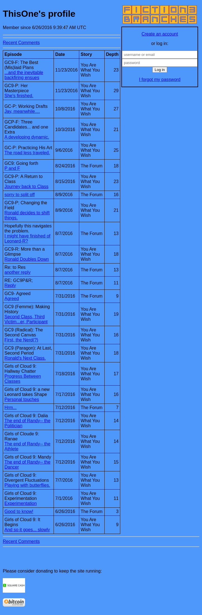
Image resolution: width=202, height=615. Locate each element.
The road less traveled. (27, 152)
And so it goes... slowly (27, 529)
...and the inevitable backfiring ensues (23, 75)
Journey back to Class (26, 186)
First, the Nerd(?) (21, 340)
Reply (10, 285)
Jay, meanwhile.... (22, 111)
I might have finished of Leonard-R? (27, 238)
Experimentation (20, 503)
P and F (12, 168)
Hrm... (10, 407)
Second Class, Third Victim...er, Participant (25, 319)
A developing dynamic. (26, 137)
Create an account (159, 34)
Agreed (11, 298)
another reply (17, 272)
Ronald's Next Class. (25, 358)
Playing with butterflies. (27, 485)
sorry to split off (19, 194)
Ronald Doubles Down (26, 259)
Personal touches (21, 399)
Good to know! (18, 511)
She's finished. (18, 95)
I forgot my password (160, 79)
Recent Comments (21, 42)
